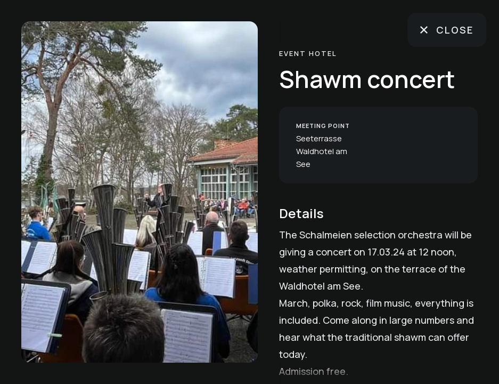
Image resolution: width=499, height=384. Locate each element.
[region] (139, 192)
